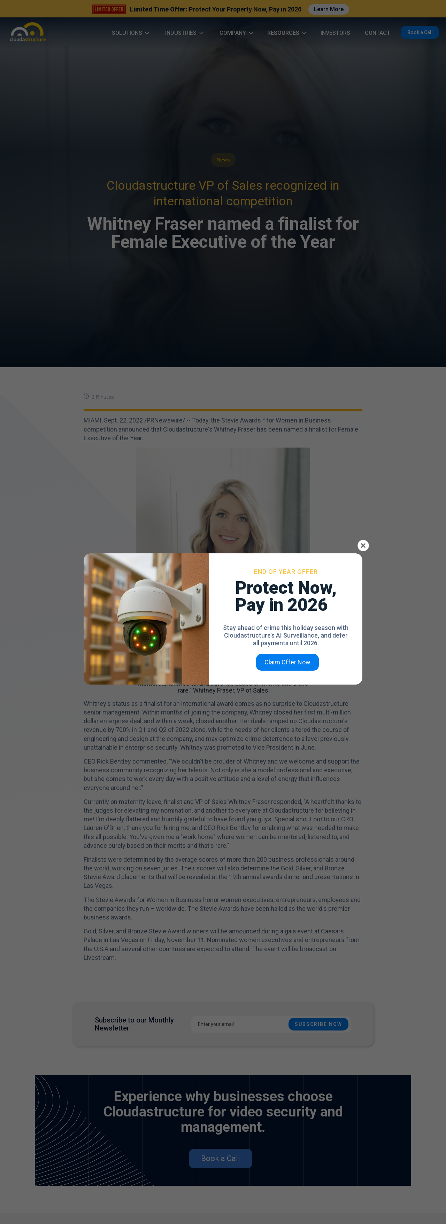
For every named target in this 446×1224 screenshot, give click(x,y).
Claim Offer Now (287, 662)
